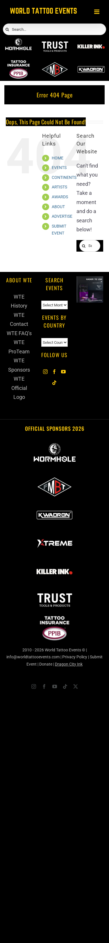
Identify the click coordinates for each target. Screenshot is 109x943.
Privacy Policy (74, 657)
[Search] (7, 29)
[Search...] (54, 29)
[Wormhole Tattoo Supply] (18, 41)
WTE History (19, 301)
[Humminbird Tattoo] (89, 281)
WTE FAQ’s (19, 333)
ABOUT (58, 206)
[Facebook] (54, 371)
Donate (45, 664)
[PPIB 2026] (18, 64)
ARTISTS (59, 187)
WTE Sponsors (19, 365)
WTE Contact (19, 319)
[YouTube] (63, 371)
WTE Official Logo (19, 388)
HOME (57, 158)
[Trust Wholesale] (55, 41)
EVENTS (59, 167)
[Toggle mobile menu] (97, 12)
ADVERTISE (62, 216)
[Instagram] (45, 371)
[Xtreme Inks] (54, 534)
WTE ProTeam (19, 347)
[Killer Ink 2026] (91, 41)
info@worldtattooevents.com (33, 657)
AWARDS (60, 197)
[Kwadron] (91, 64)
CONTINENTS (64, 177)
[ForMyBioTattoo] (55, 64)
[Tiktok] (54, 382)
